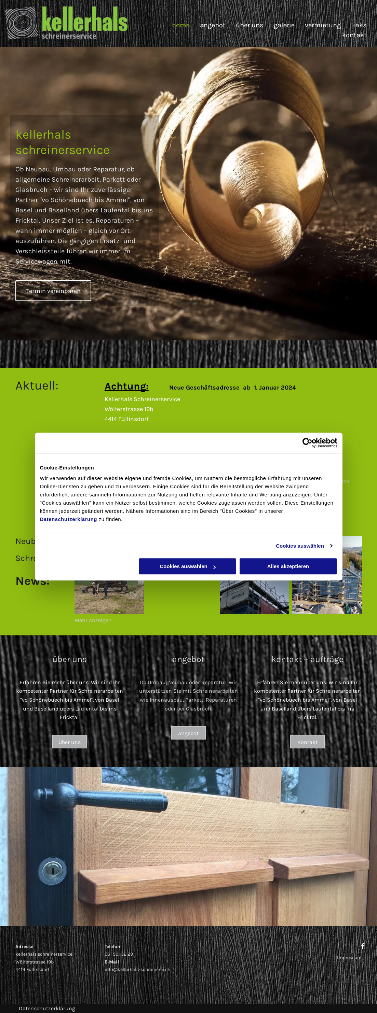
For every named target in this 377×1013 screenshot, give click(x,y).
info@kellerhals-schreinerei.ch (137, 969)
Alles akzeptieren (288, 566)
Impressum (349, 957)
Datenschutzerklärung (68, 519)
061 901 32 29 (119, 954)
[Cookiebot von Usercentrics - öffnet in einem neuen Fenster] (307, 443)
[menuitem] (176, 25)
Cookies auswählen (300, 546)
